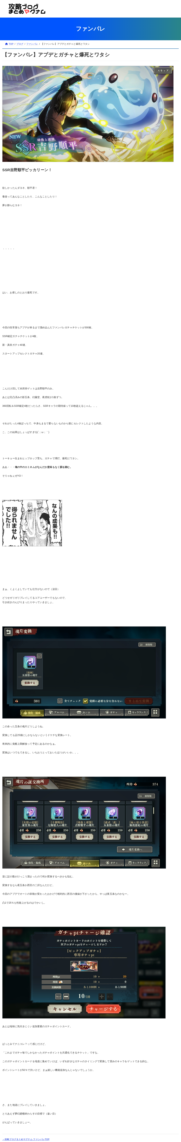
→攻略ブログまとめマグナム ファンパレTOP (25, 1139)
